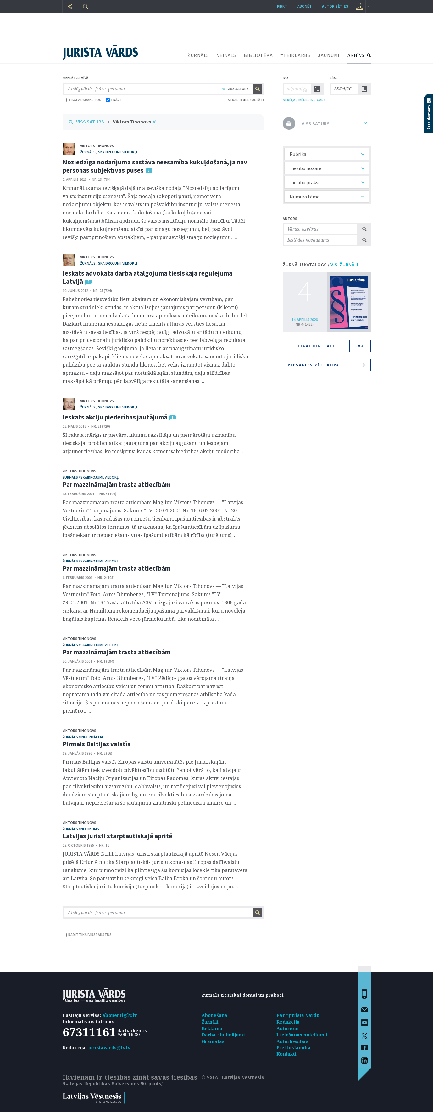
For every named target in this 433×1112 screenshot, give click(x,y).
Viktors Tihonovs (132, 121)
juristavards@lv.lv (109, 1048)
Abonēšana (215, 1015)
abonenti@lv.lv (120, 1015)
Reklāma (212, 1028)
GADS (321, 99)
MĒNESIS (305, 99)
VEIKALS (226, 55)
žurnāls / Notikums (81, 828)
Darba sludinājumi (223, 1035)
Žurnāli (210, 1022)
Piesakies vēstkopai (326, 365)
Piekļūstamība (293, 1048)
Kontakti (286, 1054)
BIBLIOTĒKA (258, 55)
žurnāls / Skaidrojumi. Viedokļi (108, 152)
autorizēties (335, 6)
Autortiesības (292, 1041)
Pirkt (282, 6)
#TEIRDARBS (295, 55)
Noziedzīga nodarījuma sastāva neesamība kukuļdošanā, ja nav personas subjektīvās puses (155, 166)
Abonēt (304, 6)
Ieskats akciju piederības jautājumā (115, 417)
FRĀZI (113, 99)
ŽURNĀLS (198, 55)
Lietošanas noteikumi (301, 1035)
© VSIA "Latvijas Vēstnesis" (234, 1077)
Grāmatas (213, 1041)
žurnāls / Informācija (83, 736)
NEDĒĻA (289, 99)
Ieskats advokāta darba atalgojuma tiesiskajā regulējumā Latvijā (148, 277)
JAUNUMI (329, 55)
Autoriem (287, 1028)
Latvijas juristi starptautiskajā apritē (118, 836)
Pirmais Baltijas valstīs (96, 744)
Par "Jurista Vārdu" (299, 1015)
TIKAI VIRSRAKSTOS (82, 99)
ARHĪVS (355, 55)
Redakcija (288, 1022)
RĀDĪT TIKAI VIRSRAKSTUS (87, 934)
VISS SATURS (90, 121)
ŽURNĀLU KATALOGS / (320, 264)
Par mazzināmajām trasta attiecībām (116, 484)
